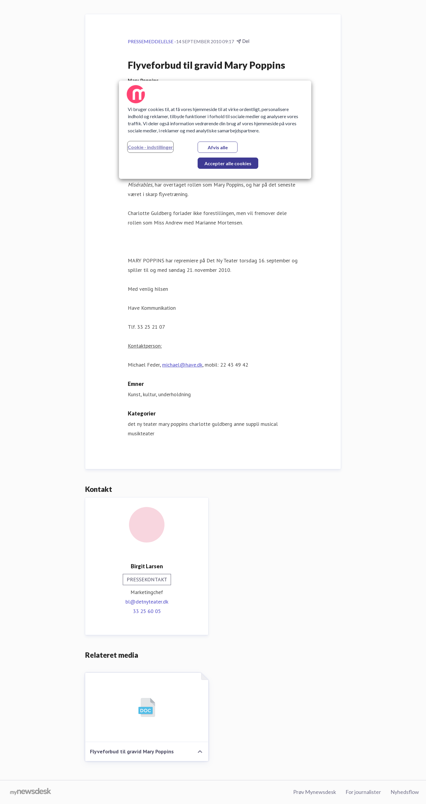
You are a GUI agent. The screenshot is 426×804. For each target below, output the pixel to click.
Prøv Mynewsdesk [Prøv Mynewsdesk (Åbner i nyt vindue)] (314, 792)
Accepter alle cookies (227, 163)
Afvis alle (218, 147)
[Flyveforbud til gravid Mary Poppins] (146, 707)
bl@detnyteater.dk (146, 601)
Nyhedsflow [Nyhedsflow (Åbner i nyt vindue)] (404, 792)
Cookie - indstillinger (150, 147)
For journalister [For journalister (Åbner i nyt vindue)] (363, 792)
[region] (215, 130)
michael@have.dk (182, 364)
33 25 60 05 (147, 611)
